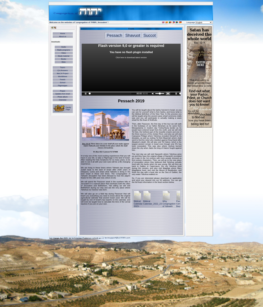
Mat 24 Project (62, 73)
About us (62, 36)
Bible (64, 62)
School (62, 82)
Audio (63, 47)
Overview (62, 100)
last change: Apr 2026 (58, 238)
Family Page (68, 108)
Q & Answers (63, 70)
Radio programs (63, 50)
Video (63, 53)
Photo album (63, 97)
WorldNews (62, 76)
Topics (62, 67)
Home (62, 33)
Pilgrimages (62, 86)
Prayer (62, 91)
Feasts (62, 79)
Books (63, 59)
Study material (63, 56)
